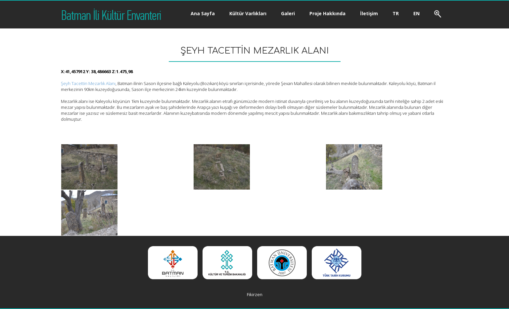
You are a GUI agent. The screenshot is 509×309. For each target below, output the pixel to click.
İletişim (369, 13)
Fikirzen (254, 294)
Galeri (288, 13)
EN (416, 13)
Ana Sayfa (203, 13)
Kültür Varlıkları (247, 13)
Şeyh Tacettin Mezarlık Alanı (88, 83)
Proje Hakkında (327, 13)
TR (396, 13)
